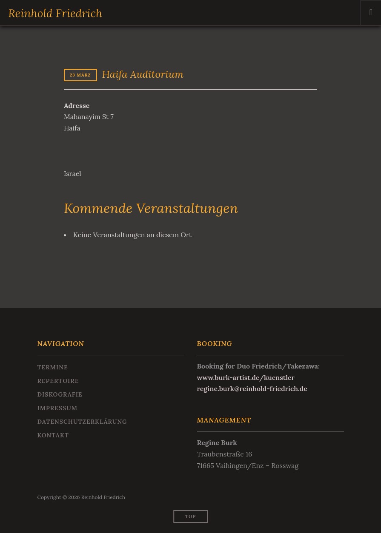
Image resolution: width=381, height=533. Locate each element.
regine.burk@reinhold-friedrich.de (252, 388)
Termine (52, 367)
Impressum (57, 408)
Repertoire (58, 381)
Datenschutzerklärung (82, 421)
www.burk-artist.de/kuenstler (246, 377)
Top (190, 516)
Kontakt (53, 435)
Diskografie (60, 394)
